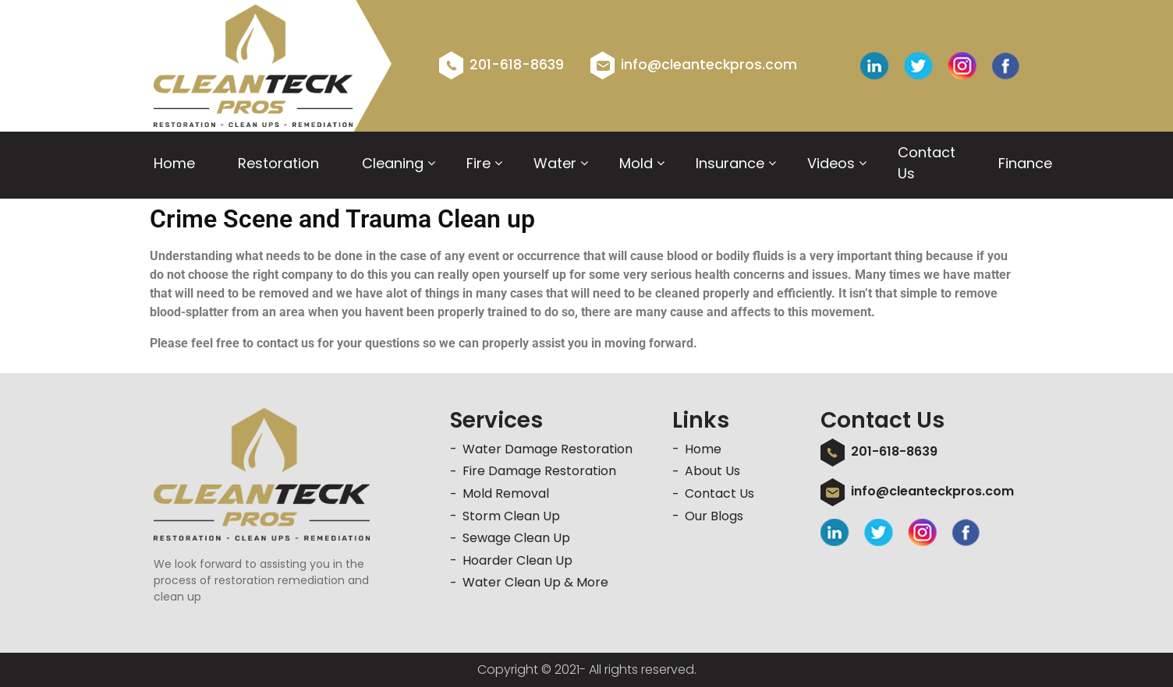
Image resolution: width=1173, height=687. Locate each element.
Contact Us (926, 163)
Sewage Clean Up (516, 538)
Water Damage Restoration (547, 449)
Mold (636, 163)
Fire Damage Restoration (539, 471)
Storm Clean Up (511, 516)
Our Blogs (714, 516)
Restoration (278, 163)
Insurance (730, 163)
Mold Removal (505, 493)
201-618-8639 (501, 64)
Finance (1025, 163)
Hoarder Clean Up (517, 560)
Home (174, 163)
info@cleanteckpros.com (693, 64)
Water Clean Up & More (535, 582)
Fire (478, 163)
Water (554, 163)
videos (831, 163)
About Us (712, 471)
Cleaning (392, 163)
